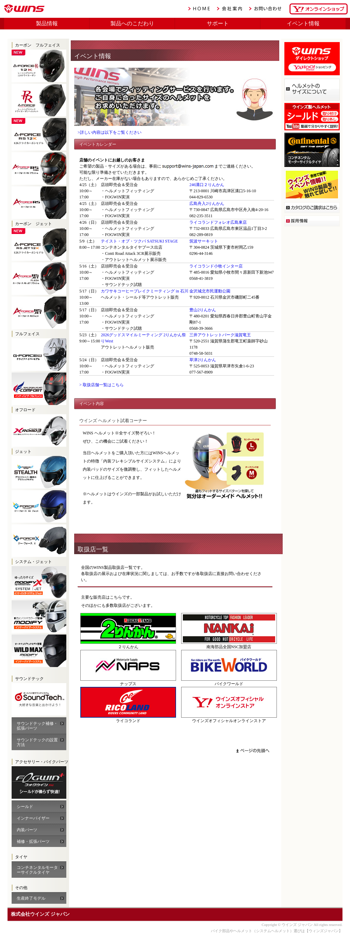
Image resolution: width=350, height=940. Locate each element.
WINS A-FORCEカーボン (39, 782)
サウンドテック (39, 699)
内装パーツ (27, 829)
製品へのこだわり (132, 23)
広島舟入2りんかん (206, 203)
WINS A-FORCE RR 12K (39, 66)
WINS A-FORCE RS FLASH (39, 168)
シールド (25, 806)
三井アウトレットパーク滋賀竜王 (220, 334)
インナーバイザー (33, 818)
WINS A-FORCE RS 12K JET (39, 244)
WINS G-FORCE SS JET (39, 506)
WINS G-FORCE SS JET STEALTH (39, 472)
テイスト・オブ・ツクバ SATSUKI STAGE (139, 241)
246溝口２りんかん (206, 184)
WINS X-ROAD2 (39, 430)
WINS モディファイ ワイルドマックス (39, 651)
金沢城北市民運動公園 (209, 291)
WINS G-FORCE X (39, 540)
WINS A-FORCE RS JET (39, 313)
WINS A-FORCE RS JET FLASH (39, 278)
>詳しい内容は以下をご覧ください (110, 132)
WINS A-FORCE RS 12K (39, 134)
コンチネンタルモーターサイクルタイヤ (37, 870)
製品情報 (47, 23)
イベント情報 (303, 23)
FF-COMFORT (39, 389)
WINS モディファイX (39, 582)
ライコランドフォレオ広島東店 (218, 222)
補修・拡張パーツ (33, 841)
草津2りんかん (202, 359)
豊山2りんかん (202, 310)
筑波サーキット (203, 241)
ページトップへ (253, 751)
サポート (218, 23)
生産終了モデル (31, 898)
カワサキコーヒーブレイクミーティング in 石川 (144, 291)
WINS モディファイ (39, 616)
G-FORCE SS (39, 354)
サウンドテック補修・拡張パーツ (37, 726)
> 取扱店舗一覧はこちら (101, 384)
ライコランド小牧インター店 (216, 266)
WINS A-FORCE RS (39, 202)
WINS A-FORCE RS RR (39, 100)
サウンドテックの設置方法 (37, 742)
